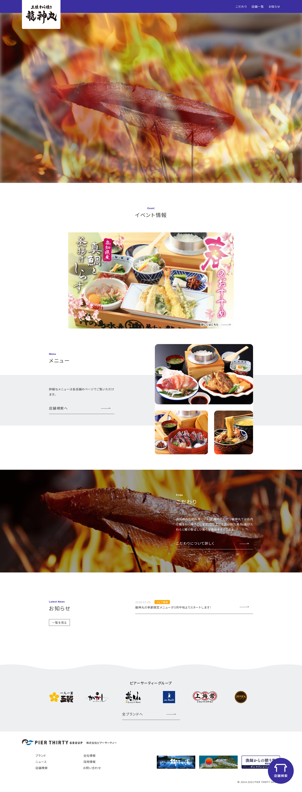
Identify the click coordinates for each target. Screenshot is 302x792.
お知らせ (274, 6)
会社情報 (89, 755)
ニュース (41, 762)
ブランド (40, 755)
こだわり (241, 6)
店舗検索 (41, 768)
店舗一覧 (258, 6)
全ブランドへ (132, 713)
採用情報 (89, 762)
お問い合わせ (92, 768)
